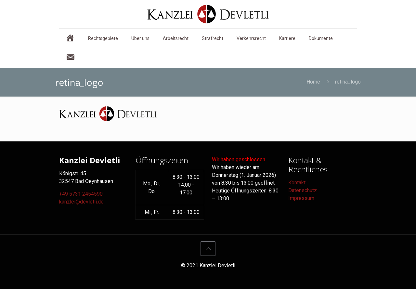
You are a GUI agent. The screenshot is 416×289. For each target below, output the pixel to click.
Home (313, 82)
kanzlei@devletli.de (81, 202)
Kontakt (297, 182)
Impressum (301, 198)
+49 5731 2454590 (81, 194)
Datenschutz (302, 190)
